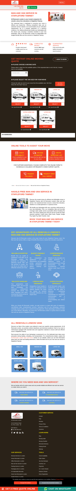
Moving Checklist (43, 441)
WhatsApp (33, 7)
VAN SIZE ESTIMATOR (38, 156)
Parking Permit (42, 446)
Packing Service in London (17, 466)
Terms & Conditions (43, 426)
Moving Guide (42, 438)
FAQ (40, 418)
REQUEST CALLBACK (29, 175)
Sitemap (41, 449)
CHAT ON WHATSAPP (59, 489)
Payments (41, 466)
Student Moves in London (17, 476)
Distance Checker (43, 471)
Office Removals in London (17, 461)
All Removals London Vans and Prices (22, 337)
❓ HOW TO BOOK (60, 59)
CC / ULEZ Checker (44, 468)
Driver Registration (43, 474)
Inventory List (42, 463)
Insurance (41, 429)
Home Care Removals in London (19, 474)
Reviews (41, 421)
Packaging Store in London (17, 468)
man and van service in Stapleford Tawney (22, 312)
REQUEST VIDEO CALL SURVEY (48, 175)
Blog (40, 436)
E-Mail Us (14, 427)
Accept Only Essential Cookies (50, 482)
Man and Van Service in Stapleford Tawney (40, 185)
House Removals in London (17, 458)
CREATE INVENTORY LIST (56, 156)
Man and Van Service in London (22, 185)
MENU (61, 2)
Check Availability (43, 455)
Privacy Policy (59, 479)
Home (13, 185)
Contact (41, 416)
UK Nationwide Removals (17, 471)
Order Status (42, 458)
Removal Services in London (18, 455)
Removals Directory (43, 443)
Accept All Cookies (25, 482)
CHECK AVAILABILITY (19, 156)
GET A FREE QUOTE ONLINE (18, 489)
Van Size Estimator (43, 461)
